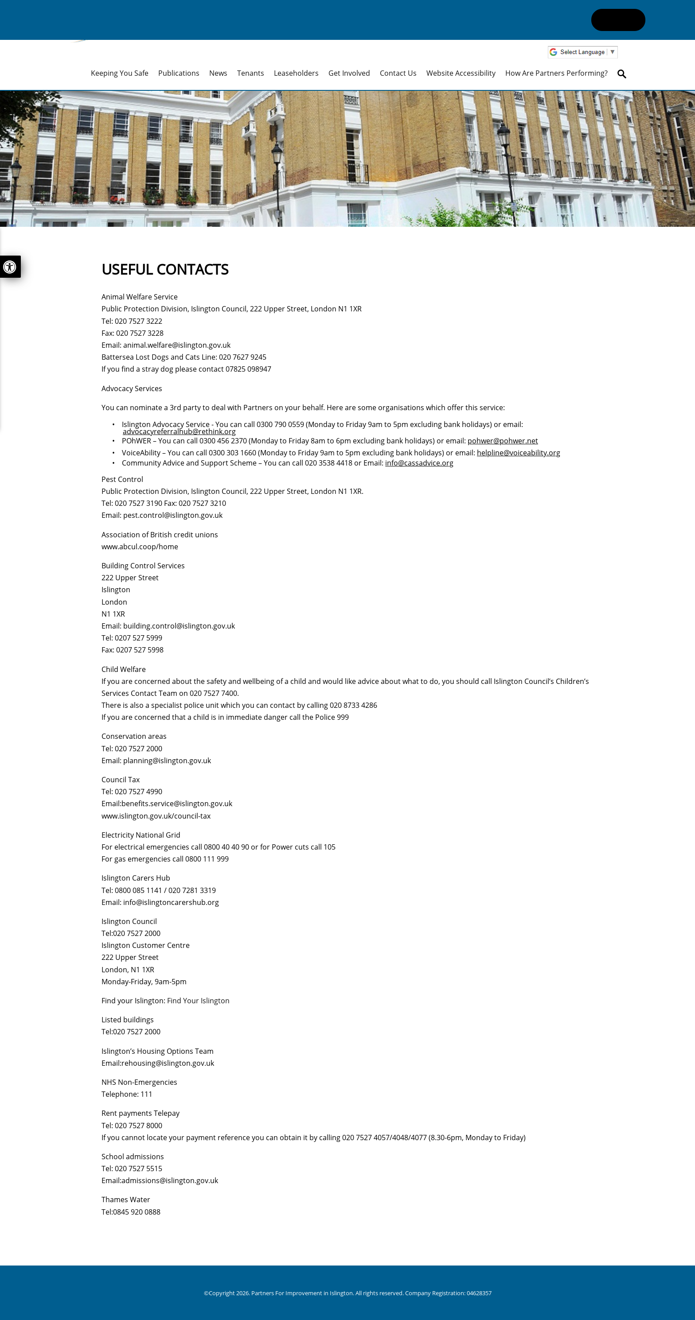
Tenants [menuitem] (250, 73)
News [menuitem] (218, 73)
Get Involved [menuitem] (349, 73)
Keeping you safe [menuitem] (119, 73)
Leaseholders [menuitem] (296, 73)
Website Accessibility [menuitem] (461, 73)
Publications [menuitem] (178, 73)
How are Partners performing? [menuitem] (556, 73)
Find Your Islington (198, 1001)
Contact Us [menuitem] (398, 73)
